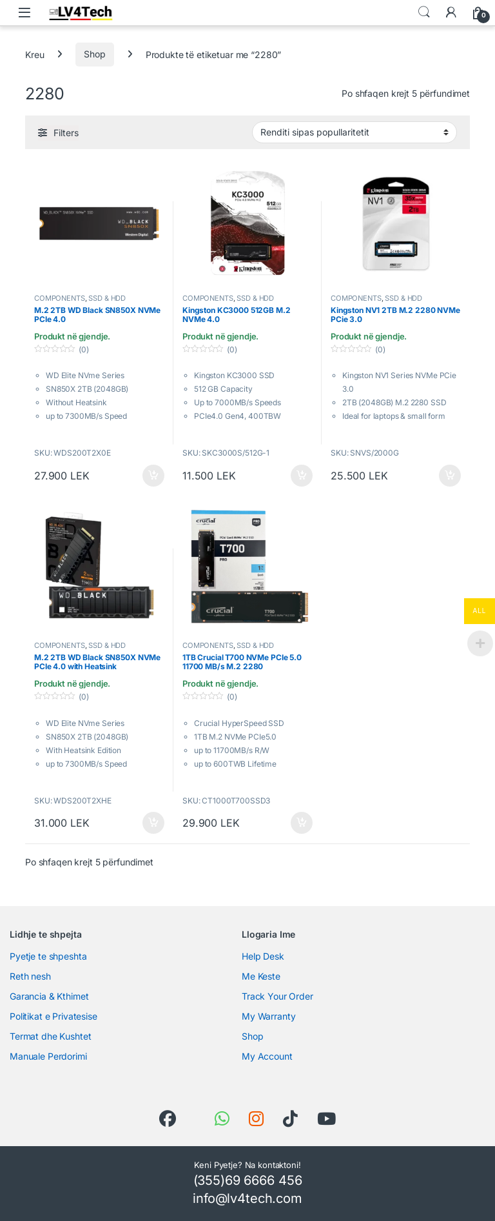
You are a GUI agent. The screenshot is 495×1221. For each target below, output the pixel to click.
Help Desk (263, 956)
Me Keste (261, 976)
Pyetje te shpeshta (48, 956)
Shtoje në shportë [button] (153, 476)
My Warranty (268, 1016)
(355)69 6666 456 (247, 1180)
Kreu (34, 53)
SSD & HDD (107, 298)
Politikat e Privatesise (53, 1016)
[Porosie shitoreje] (354, 132)
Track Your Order (277, 996)
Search (424, 12)
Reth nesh (30, 976)
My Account (267, 1056)
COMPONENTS (59, 298)
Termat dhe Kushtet (50, 1036)
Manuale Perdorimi (48, 1056)
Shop (94, 53)
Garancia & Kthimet (49, 996)
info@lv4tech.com (247, 1198)
